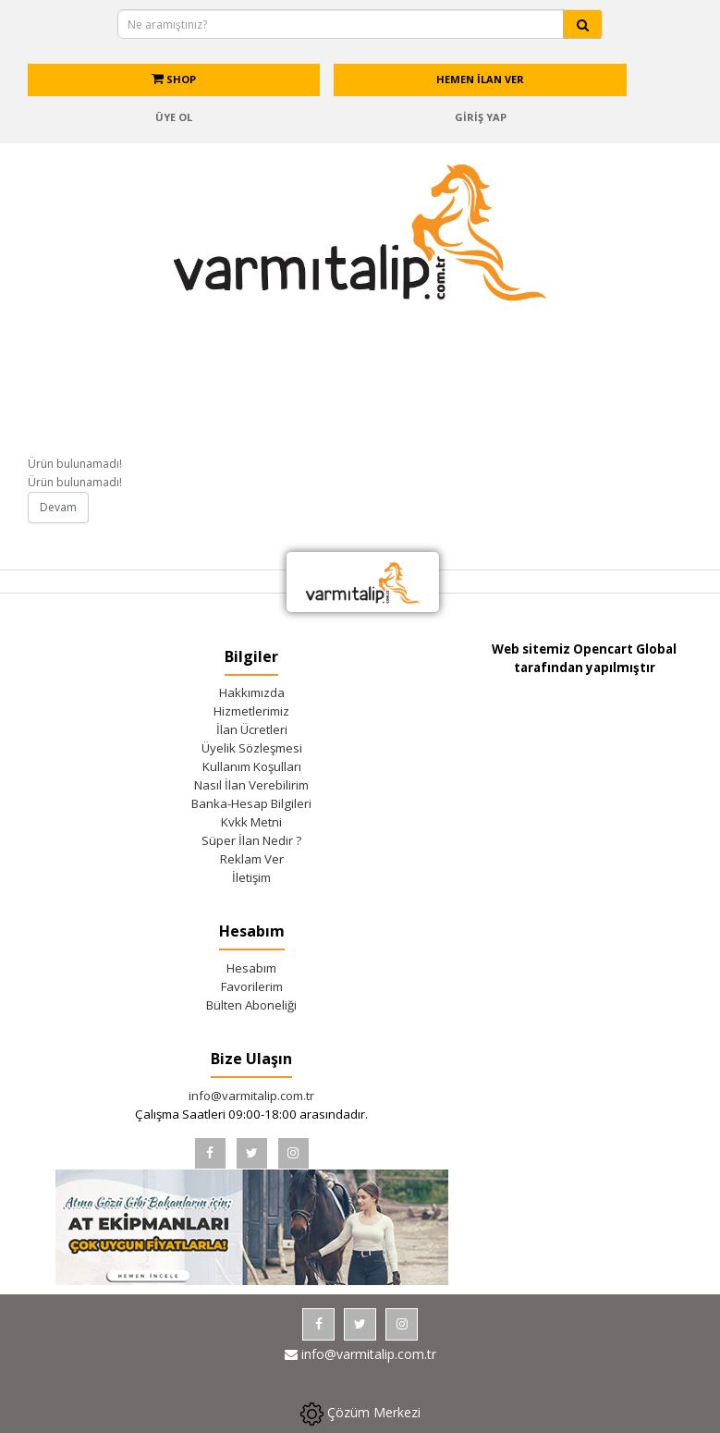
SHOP (174, 79)
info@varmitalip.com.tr (251, 1095)
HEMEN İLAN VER (480, 79)
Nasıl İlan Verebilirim (251, 785)
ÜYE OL (173, 117)
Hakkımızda (252, 692)
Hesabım (251, 968)
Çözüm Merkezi (360, 1414)
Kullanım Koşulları (251, 766)
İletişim (251, 877)
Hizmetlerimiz (251, 711)
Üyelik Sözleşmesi (251, 748)
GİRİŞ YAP (480, 117)
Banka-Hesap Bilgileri (251, 803)
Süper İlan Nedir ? (251, 840)
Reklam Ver (252, 859)
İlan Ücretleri (251, 729)
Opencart (603, 649)
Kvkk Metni (251, 822)
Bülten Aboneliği (251, 1005)
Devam (58, 507)
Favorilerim (252, 986)
